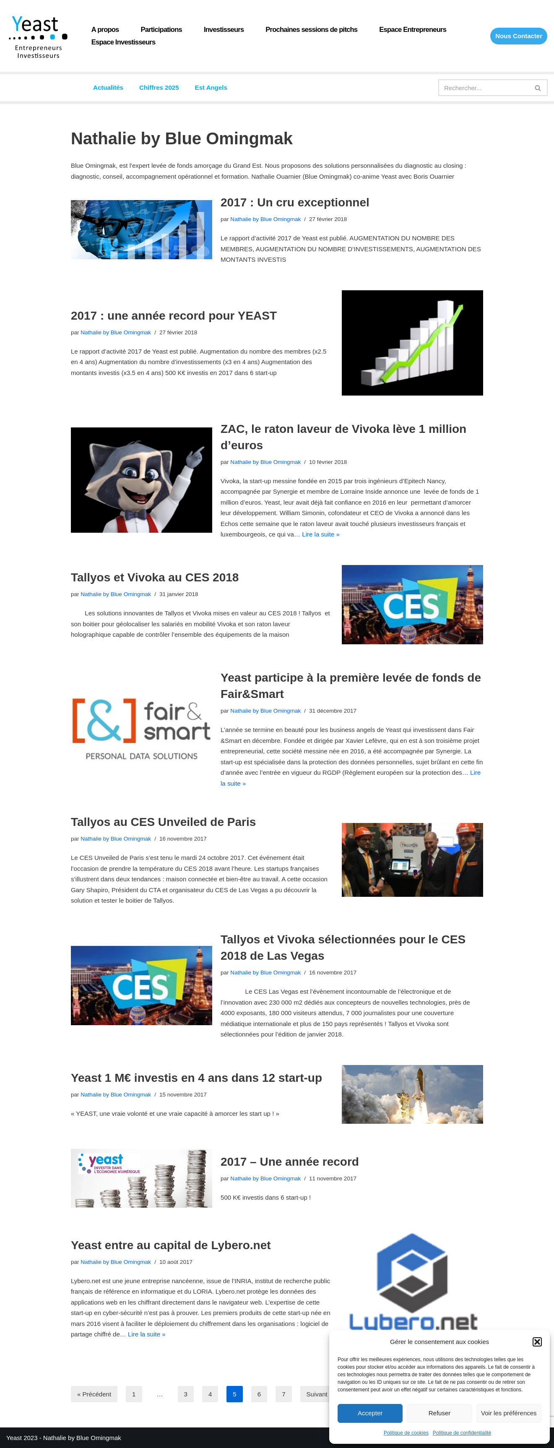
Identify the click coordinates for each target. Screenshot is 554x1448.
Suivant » (319, 1393)
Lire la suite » (320, 534)
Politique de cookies (406, 1433)
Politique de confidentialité (462, 1433)
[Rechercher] (483, 87)
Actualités (108, 87)
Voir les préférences (509, 1413)
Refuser (440, 1413)
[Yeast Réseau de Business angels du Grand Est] (37, 36)
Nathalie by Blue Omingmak (265, 219)
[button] (537, 1342)
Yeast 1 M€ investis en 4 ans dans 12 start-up (196, 1077)
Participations (161, 30)
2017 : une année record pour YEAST (174, 315)
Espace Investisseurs (123, 42)
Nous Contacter (518, 35)
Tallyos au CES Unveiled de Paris (163, 821)
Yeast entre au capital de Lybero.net (171, 1244)
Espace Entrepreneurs (411, 30)
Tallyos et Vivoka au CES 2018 (155, 577)
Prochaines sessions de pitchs (310, 30)
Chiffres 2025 (159, 87)
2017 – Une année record (290, 1161)
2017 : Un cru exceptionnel (295, 202)
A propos (105, 30)
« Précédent (94, 1393)
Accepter (370, 1413)
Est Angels (211, 87)
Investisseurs (223, 30)
